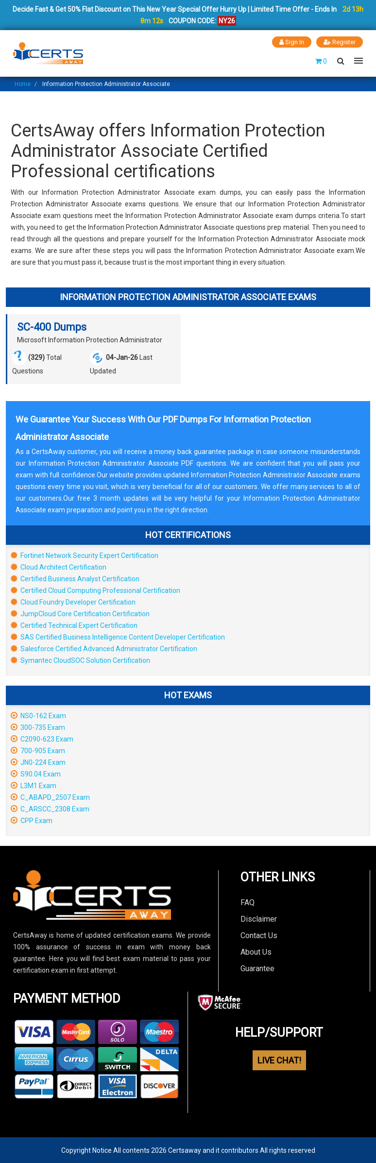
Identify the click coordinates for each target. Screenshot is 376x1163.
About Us (256, 951)
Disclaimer (258, 918)
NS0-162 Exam (38, 715)
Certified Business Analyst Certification (75, 578)
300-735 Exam (38, 727)
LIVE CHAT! (279, 1060)
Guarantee (257, 968)
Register (340, 42)
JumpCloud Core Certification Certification (80, 613)
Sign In (291, 42)
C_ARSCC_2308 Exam (50, 808)
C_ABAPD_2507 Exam (50, 797)
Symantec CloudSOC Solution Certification (80, 660)
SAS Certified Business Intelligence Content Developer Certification (118, 636)
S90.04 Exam (36, 773)
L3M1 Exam (33, 785)
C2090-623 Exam (42, 738)
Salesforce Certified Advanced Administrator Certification (104, 648)
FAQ (247, 902)
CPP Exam (31, 820)
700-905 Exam (38, 750)
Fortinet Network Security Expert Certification (84, 555)
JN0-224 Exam (38, 762)
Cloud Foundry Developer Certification (73, 602)
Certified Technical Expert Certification (74, 625)
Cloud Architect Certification (58, 567)
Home (23, 83)
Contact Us (258, 935)
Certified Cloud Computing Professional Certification (95, 590)
